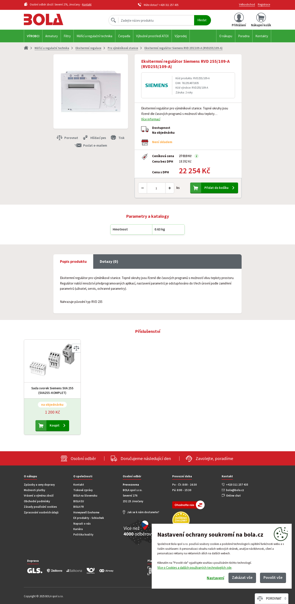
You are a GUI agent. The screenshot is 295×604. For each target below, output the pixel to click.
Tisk (121, 138)
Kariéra (78, 529)
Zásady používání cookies (40, 507)
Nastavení (215, 577)
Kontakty (261, 36)
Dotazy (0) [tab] (109, 261)
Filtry (67, 36)
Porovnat (71, 138)
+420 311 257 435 (168, 5)
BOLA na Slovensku (85, 495)
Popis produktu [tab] (73, 261)
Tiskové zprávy (83, 490)
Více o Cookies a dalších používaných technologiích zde (194, 567)
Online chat (233, 495)
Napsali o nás (82, 523)
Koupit (55, 425)
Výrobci (33, 36)
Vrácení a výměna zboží (39, 495)
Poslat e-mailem (95, 145)
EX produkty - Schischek (88, 518)
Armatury (51, 36)
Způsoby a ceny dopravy (39, 484)
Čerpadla (124, 36)
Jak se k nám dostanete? (143, 512)
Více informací (150, 119)
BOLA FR (78, 507)
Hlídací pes (98, 138)
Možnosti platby (34, 490)
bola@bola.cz (235, 490)
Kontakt (86, 4)
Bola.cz (51, 19)
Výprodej (181, 36)
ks (178, 188)
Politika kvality (83, 534)
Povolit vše (273, 577)
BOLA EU (78, 501)
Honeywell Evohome (86, 512)
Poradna (243, 36)
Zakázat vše (242, 577)
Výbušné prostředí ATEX (152, 36)
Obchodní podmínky (37, 501)
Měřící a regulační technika (94, 36)
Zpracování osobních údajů (41, 512)
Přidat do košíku (216, 188)
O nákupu (225, 36)
